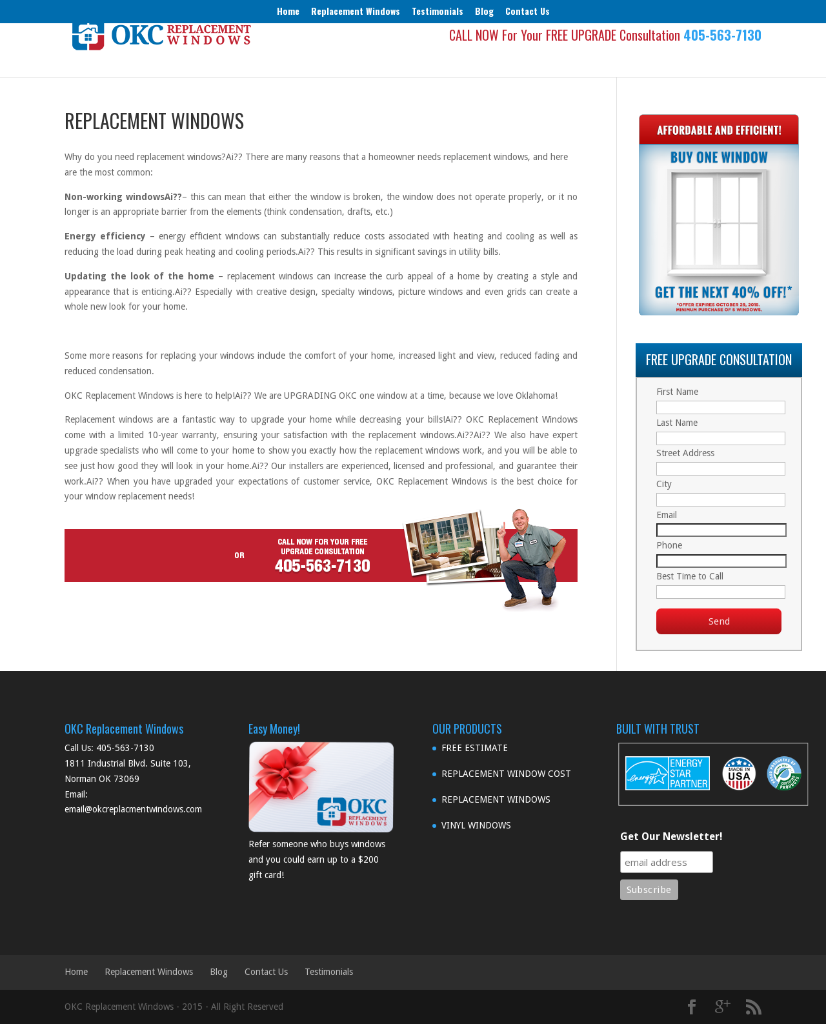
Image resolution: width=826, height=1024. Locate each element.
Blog (484, 10)
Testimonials (437, 10)
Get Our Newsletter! (671, 836)
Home (288, 10)
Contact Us (527, 10)
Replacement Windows (355, 10)
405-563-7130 (722, 56)
